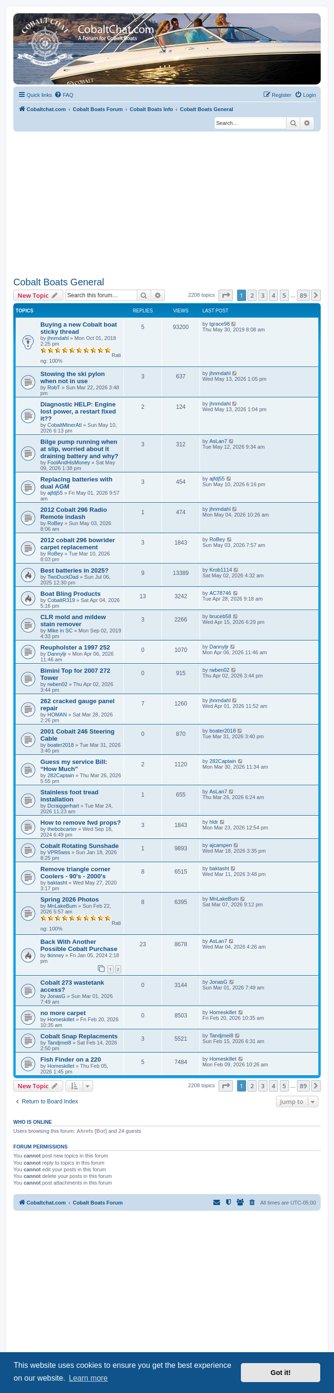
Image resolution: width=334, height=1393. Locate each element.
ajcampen (221, 845)
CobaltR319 (61, 600)
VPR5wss (59, 852)
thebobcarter (62, 829)
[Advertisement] (167, 202)
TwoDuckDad (63, 577)
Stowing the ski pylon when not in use (72, 377)
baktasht (57, 882)
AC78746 (220, 593)
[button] (226, 295)
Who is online (32, 1122)
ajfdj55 (55, 493)
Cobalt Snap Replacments (79, 1036)
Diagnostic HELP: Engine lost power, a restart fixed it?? (78, 411)
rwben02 (57, 684)
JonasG (57, 996)
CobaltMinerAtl (65, 425)
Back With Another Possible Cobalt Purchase (78, 945)
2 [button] (252, 295)
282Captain (61, 775)
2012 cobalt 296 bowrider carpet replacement (77, 543)
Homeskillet (61, 1019)
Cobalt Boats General (58, 282)
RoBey (55, 523)
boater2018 (61, 745)
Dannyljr (57, 654)
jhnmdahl (58, 338)
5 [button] (284, 295)
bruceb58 (220, 616)
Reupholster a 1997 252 (75, 647)
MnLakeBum (62, 906)
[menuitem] (63, 95)
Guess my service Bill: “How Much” (73, 765)
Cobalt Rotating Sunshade (79, 845)
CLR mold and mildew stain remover (73, 620)
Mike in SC (60, 630)
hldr (214, 822)
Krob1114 (221, 570)
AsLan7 (218, 441)
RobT (54, 387)
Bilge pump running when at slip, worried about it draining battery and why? (79, 449)
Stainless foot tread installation (69, 796)
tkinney (56, 955)
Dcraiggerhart (63, 806)
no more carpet (63, 1013)
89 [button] (303, 295)
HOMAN (57, 714)
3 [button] (263, 295)
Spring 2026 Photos (69, 899)
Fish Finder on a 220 (70, 1059)
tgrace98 (220, 324)
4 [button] (273, 295)
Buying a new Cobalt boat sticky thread (78, 328)
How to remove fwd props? (80, 822)
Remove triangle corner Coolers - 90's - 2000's (75, 873)
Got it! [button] (281, 1372)
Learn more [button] (88, 1378)
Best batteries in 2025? (74, 570)
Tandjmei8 (59, 1042)
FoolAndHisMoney (69, 462)
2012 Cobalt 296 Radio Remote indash (73, 513)
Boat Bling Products (70, 593)
